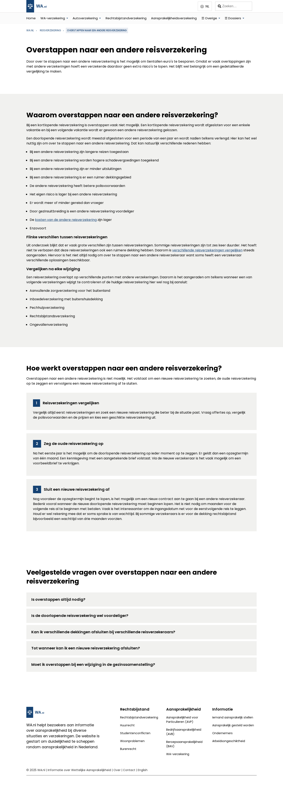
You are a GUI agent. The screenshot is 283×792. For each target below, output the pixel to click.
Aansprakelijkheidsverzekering (174, 18)
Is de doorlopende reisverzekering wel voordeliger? (79, 615)
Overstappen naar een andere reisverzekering (97, 30)
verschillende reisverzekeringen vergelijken (207, 250)
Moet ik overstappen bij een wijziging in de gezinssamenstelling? (93, 664)
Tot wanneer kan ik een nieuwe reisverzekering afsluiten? (85, 648)
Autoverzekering (85, 18)
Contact (129, 770)
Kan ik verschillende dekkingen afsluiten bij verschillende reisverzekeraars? (103, 632)
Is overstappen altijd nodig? (58, 599)
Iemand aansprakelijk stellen (232, 717)
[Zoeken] (233, 6)
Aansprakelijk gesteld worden (233, 725)
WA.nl (30, 30)
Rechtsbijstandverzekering (126, 18)
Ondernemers (222, 733)
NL (207, 6)
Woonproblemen (132, 741)
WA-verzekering (52, 18)
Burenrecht (128, 749)
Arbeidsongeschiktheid (228, 741)
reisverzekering (50, 30)
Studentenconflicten (135, 733)
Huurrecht (127, 725)
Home (31, 18)
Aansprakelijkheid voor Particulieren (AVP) (182, 719)
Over (117, 770)
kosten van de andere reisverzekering (66, 219)
